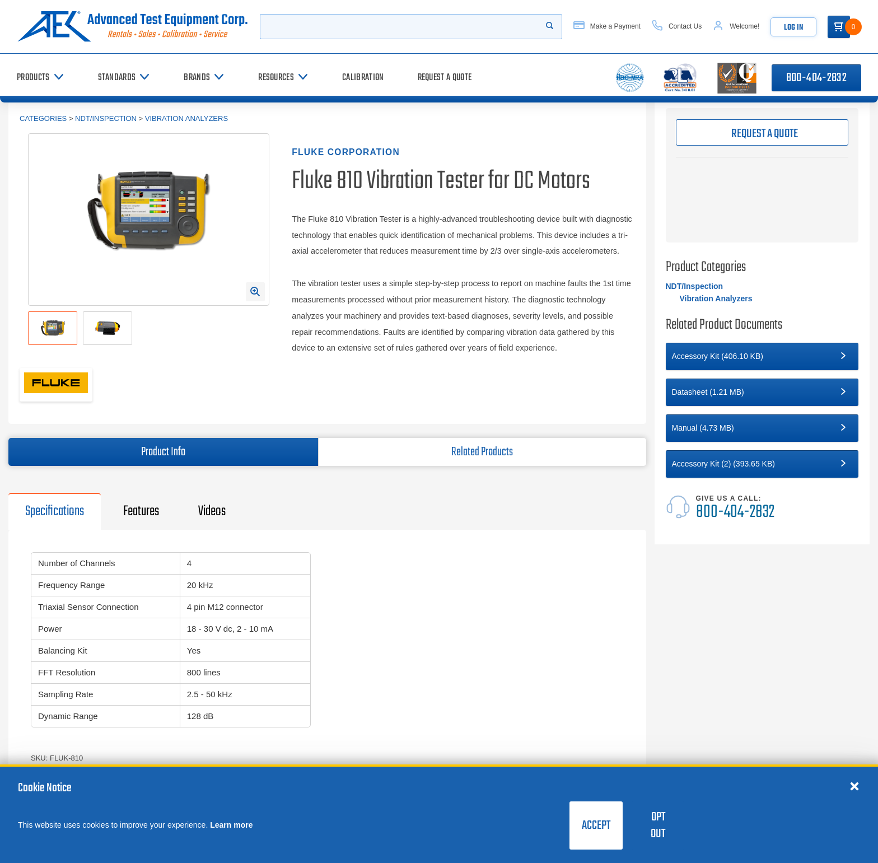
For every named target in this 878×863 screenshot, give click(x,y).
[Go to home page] (133, 26)
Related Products (482, 451)
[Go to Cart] (839, 27)
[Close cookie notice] (854, 785)
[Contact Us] (677, 26)
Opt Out (658, 825)
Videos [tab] (212, 511)
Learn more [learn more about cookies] (231, 824)
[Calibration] (362, 77)
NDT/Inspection (106, 118)
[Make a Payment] (607, 26)
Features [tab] (141, 511)
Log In (793, 27)
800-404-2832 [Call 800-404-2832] (816, 77)
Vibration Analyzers (186, 118)
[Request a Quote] (445, 77)
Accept (596, 825)
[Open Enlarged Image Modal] (255, 291)
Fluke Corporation (346, 152)
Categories (43, 118)
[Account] (736, 26)
